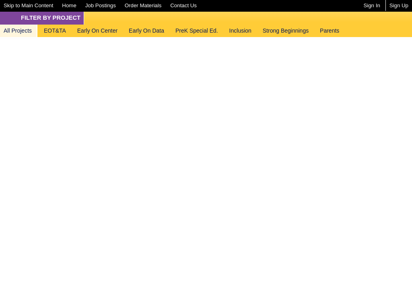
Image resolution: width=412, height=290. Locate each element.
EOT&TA (55, 30)
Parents (329, 30)
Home (69, 5)
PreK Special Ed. (196, 30)
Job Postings (100, 5)
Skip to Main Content (28, 5)
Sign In (371, 5)
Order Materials (143, 5)
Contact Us (183, 5)
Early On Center (97, 30)
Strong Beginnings (286, 30)
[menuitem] (28, 5)
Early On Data (146, 30)
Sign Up (398, 5)
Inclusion (240, 30)
